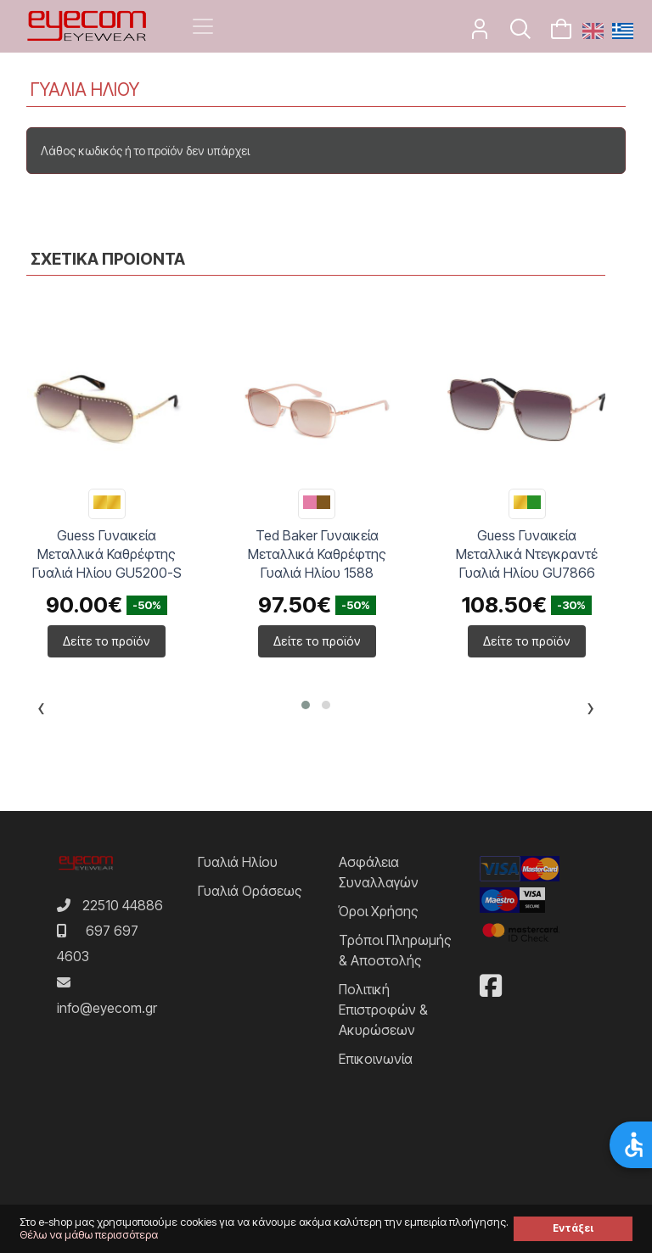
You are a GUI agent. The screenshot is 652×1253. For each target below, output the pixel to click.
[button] (305, 704)
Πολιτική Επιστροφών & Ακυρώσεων (383, 1009)
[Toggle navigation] (203, 26)
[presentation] (41, 710)
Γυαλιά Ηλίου (238, 861)
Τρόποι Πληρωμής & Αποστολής (395, 950)
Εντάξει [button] (573, 1228)
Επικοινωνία (376, 1058)
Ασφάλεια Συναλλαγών (379, 872)
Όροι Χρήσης (379, 911)
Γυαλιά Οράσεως (250, 890)
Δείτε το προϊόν (106, 641)
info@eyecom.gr (107, 1007)
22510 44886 (122, 905)
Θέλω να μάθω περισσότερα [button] (89, 1234)
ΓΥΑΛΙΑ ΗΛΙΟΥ (85, 89)
